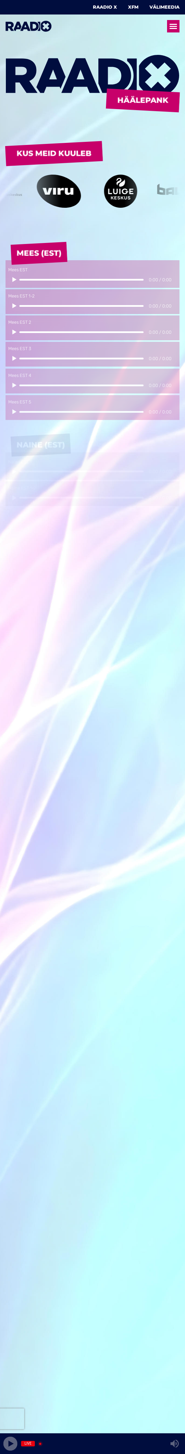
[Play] (10, 1444)
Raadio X (105, 7)
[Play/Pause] (13, 283)
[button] (173, 26)
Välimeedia (164, 7)
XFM (133, 7)
